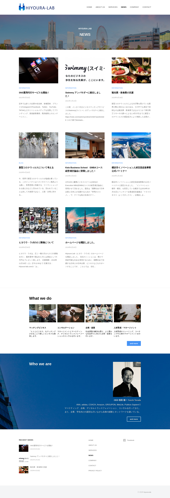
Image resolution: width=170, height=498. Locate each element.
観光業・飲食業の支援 (122, 92)
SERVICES (112, 7)
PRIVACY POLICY (96, 470)
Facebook (131, 440)
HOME (89, 7)
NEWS (123, 7)
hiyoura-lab (147, 492)
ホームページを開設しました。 (80, 242)
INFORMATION (25, 88)
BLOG (21, 163)
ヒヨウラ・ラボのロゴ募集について (36, 242)
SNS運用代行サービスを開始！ (34, 92)
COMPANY (134, 7)
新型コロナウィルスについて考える (36, 167)
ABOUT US (100, 7)
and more (133, 343)
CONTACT (146, 7)
